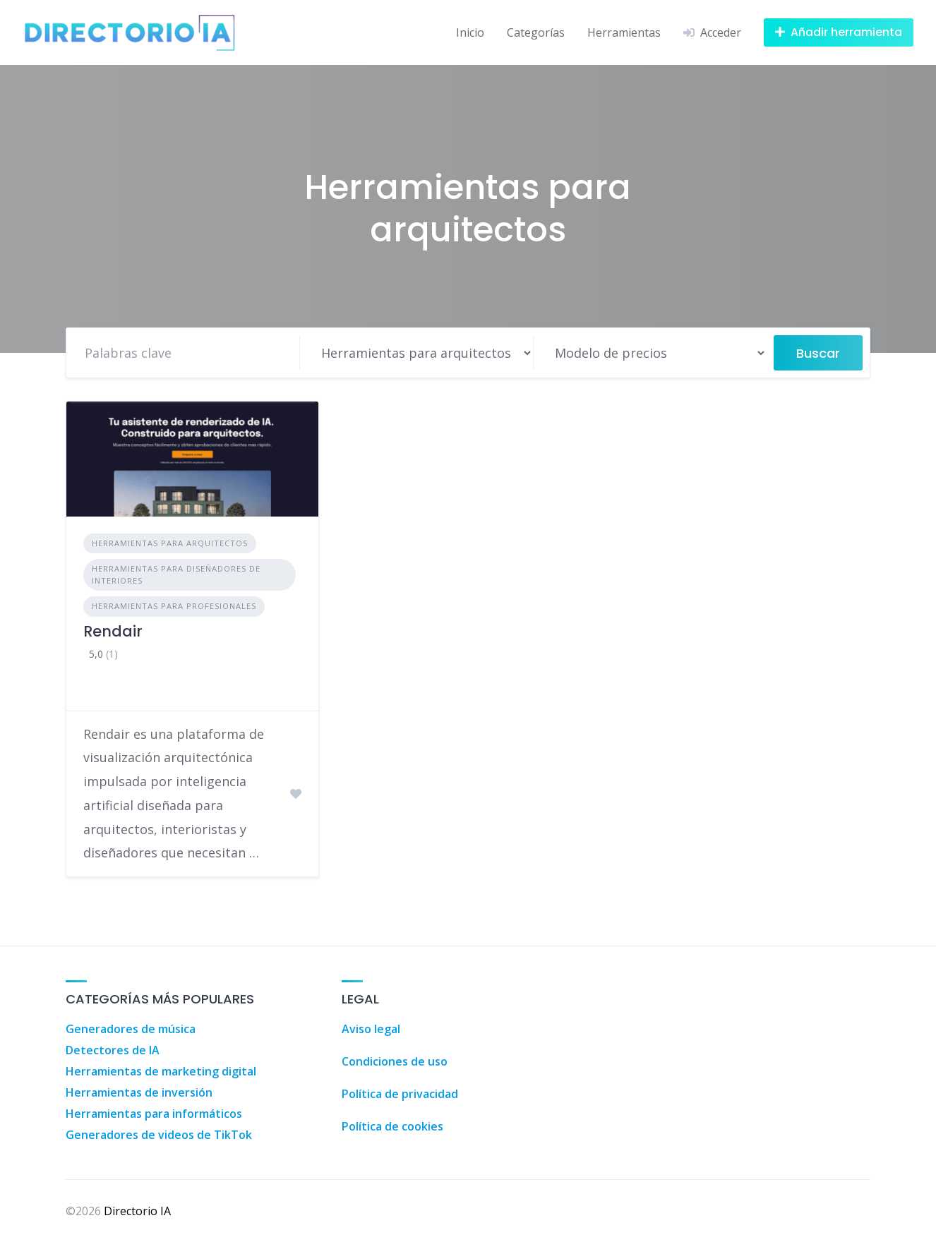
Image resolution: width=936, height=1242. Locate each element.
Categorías (536, 32)
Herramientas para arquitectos (170, 543)
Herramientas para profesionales (174, 606)
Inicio (470, 32)
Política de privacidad (400, 1094)
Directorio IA (137, 1211)
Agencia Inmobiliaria (624, 988)
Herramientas (624, 32)
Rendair (113, 631)
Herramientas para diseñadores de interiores (176, 574)
